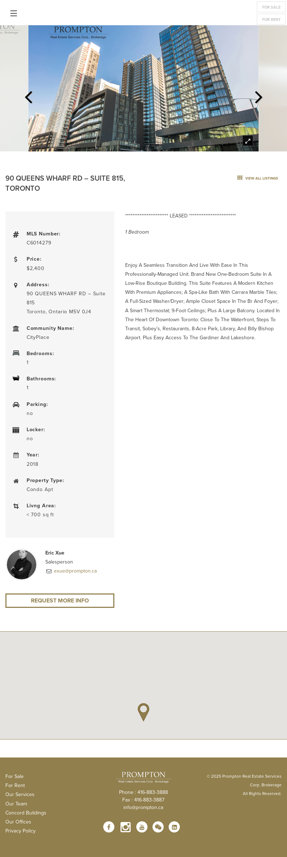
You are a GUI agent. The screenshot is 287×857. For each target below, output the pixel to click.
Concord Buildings (25, 812)
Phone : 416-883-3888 (143, 792)
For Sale (271, 7)
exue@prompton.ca (75, 570)
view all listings (257, 178)
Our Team (16, 803)
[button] (143, 712)
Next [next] (258, 95)
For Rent (271, 19)
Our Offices (18, 821)
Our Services (20, 794)
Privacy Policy (20, 830)
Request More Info (60, 600)
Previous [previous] (28, 95)
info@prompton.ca (143, 807)
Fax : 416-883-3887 (143, 799)
